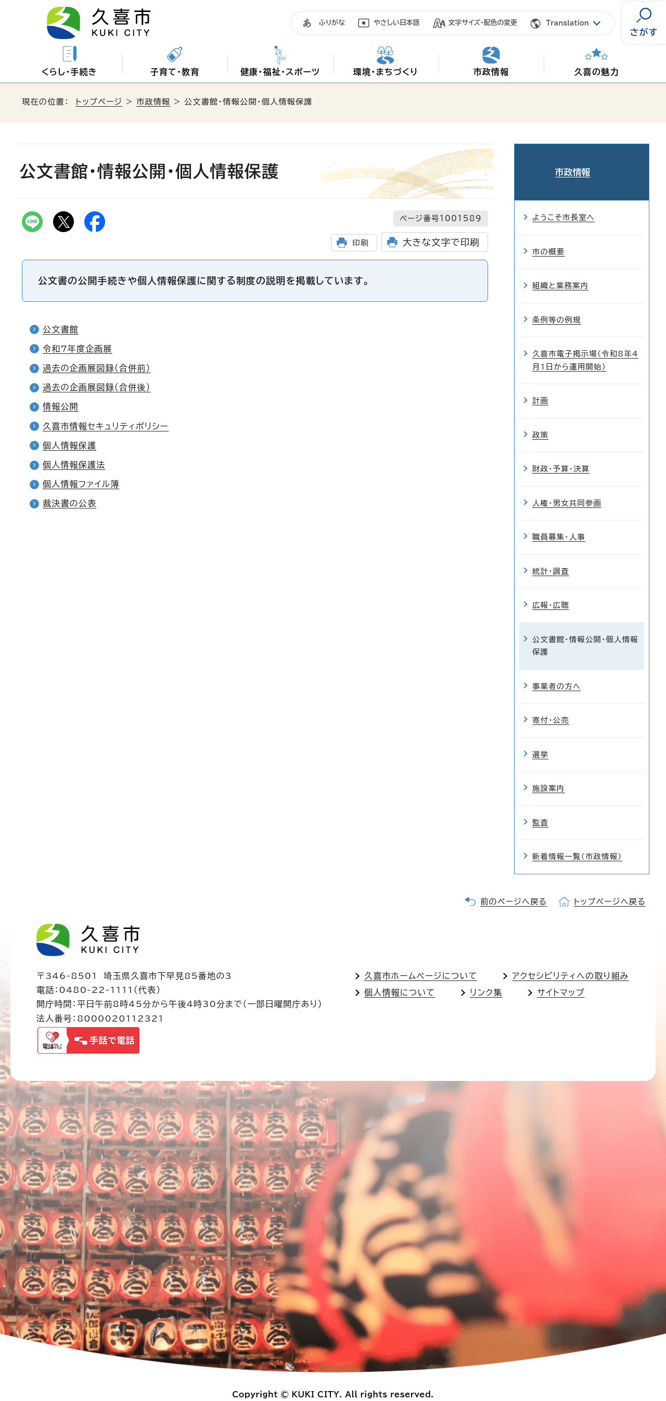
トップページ (98, 102)
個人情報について (399, 977)
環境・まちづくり (385, 72)
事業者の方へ (556, 670)
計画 (540, 385)
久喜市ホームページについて (420, 960)
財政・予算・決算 (561, 453)
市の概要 (548, 236)
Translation (567, 23)
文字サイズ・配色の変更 (483, 22)
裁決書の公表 (69, 503)
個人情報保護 (69, 445)
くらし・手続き (69, 72)
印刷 (360, 243)
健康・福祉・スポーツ (280, 72)
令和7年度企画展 (77, 349)
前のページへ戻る (513, 886)
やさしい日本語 (397, 22)
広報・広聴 (550, 589)
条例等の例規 (556, 304)
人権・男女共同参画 (566, 487)
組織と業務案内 (560, 270)
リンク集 (486, 977)
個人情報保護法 (74, 465)
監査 (540, 807)
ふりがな (332, 22)
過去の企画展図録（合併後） (97, 387)
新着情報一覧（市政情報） (577, 841)
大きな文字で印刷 (441, 242)
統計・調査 (550, 555)
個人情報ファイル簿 (81, 484)
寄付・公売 (550, 704)
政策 (540, 419)
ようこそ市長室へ (563, 202)
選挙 (540, 739)
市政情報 (491, 72)
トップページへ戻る (610, 886)
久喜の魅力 (596, 72)
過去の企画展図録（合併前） (97, 368)
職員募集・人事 (558, 521)
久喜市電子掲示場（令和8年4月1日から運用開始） (585, 344)
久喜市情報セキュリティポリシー (106, 426)
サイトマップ (560, 977)
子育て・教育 (174, 72)
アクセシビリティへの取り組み (570, 960)
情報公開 (61, 406)
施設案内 (548, 772)
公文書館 (61, 329)
